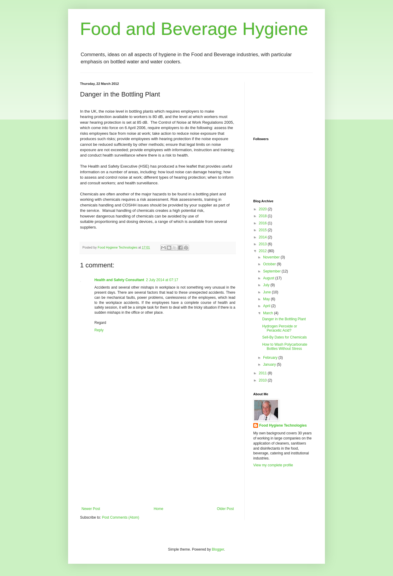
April (267, 306)
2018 (263, 216)
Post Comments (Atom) (120, 517)
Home (158, 509)
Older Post (225, 509)
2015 (263, 230)
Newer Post (91, 509)
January (270, 364)
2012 (263, 251)
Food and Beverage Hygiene (194, 29)
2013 (263, 244)
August (269, 278)
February (270, 358)
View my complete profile (273, 465)
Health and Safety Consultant (119, 280)
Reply (99, 330)
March (268, 313)
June (267, 292)
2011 (263, 373)
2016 (263, 223)
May (267, 299)
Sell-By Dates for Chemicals (284, 337)
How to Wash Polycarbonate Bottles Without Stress (284, 346)
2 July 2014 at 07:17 (162, 280)
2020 (263, 209)
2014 (263, 237)
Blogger (218, 549)
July (267, 285)
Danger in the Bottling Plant (284, 319)
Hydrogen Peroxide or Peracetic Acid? (279, 328)
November (272, 257)
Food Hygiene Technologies (283, 425)
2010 (263, 380)
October (270, 264)
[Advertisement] (157, 462)
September (272, 271)
